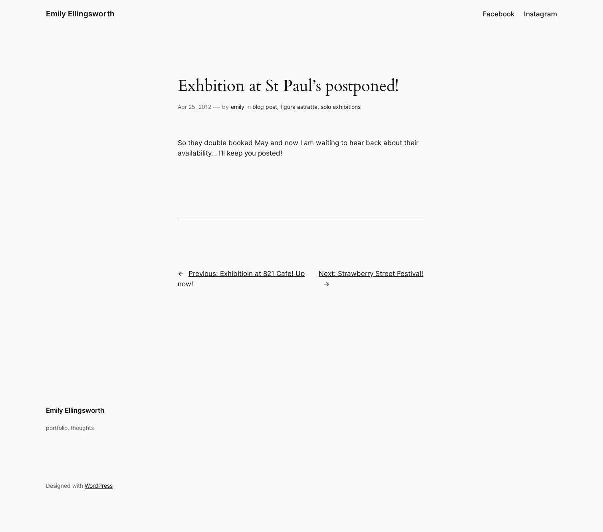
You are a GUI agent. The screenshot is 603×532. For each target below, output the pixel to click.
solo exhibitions (341, 106)
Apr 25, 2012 (194, 106)
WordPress (99, 485)
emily (237, 106)
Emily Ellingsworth (80, 13)
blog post (264, 106)
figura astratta (298, 106)
